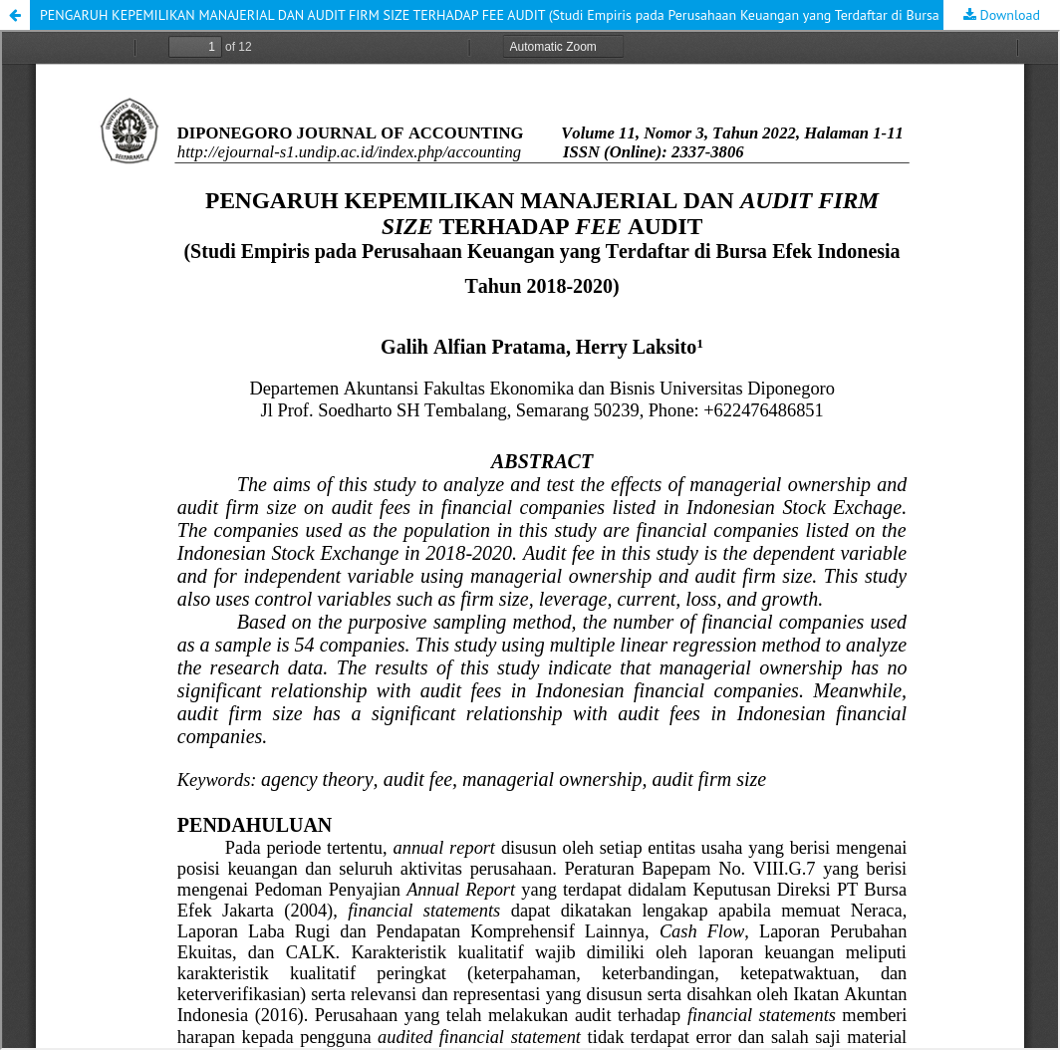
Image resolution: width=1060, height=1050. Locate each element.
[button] (15, 15)
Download (1008, 15)
